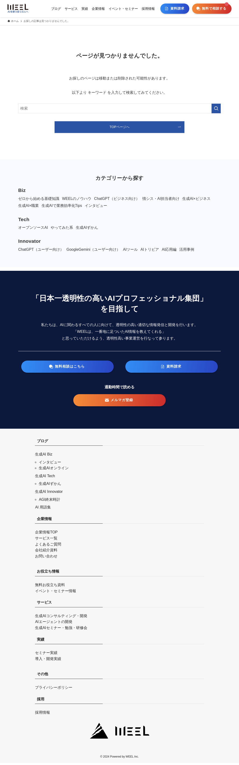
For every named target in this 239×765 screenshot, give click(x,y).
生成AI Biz (43, 457)
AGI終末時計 (49, 502)
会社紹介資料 (46, 552)
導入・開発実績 (48, 661)
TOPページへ (119, 127)
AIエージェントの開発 (53, 624)
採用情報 (42, 715)
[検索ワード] (119, 108)
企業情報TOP (46, 534)
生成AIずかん (50, 486)
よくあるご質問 (48, 546)
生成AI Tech (45, 478)
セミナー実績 (46, 655)
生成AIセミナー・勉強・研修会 (61, 630)
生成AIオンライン (53, 470)
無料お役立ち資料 (50, 587)
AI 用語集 (43, 509)
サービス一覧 (46, 540)
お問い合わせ (46, 558)
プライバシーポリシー (53, 690)
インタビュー (50, 464)
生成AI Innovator (49, 494)
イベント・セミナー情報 (55, 593)
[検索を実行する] (216, 108)
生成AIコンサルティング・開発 (61, 618)
